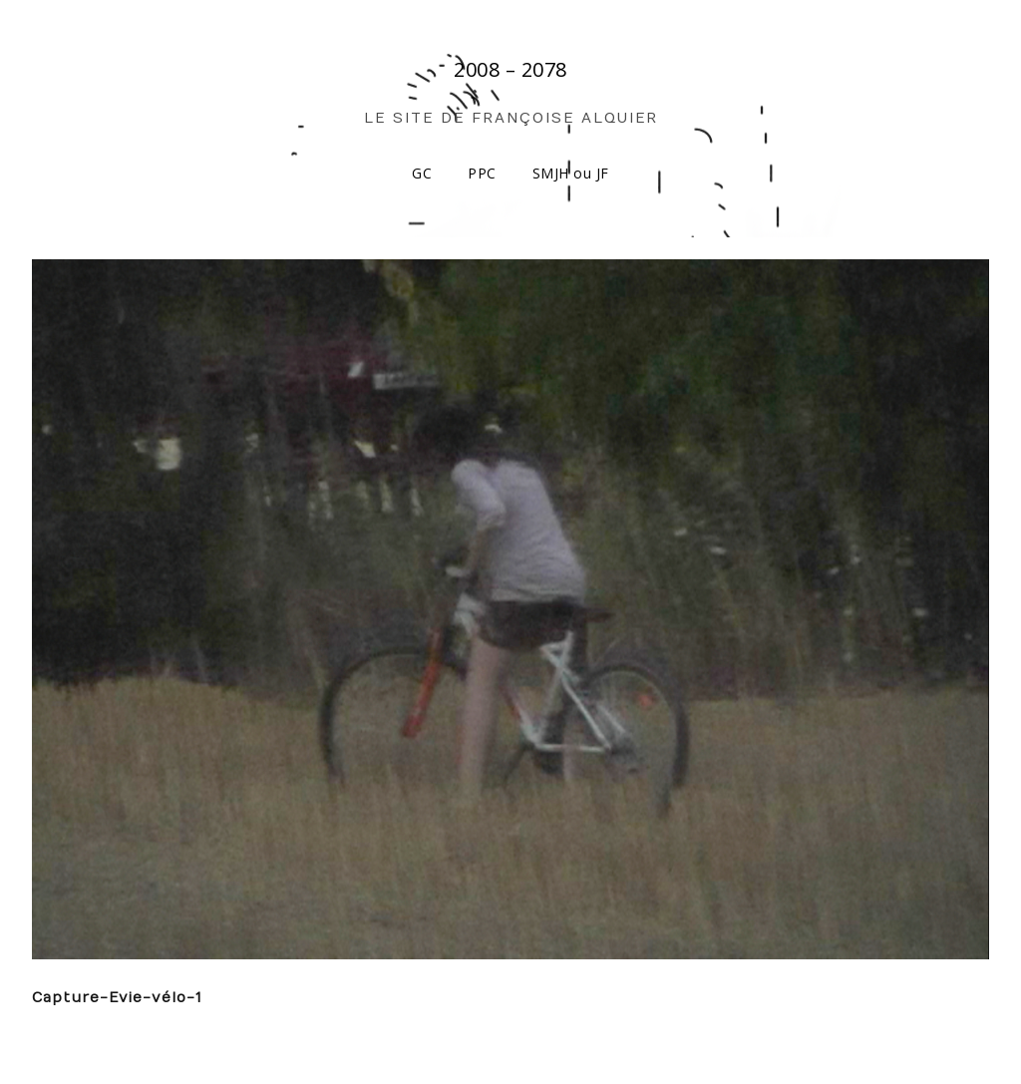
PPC (482, 173)
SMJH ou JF (570, 173)
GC (422, 173)
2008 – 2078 (510, 69)
